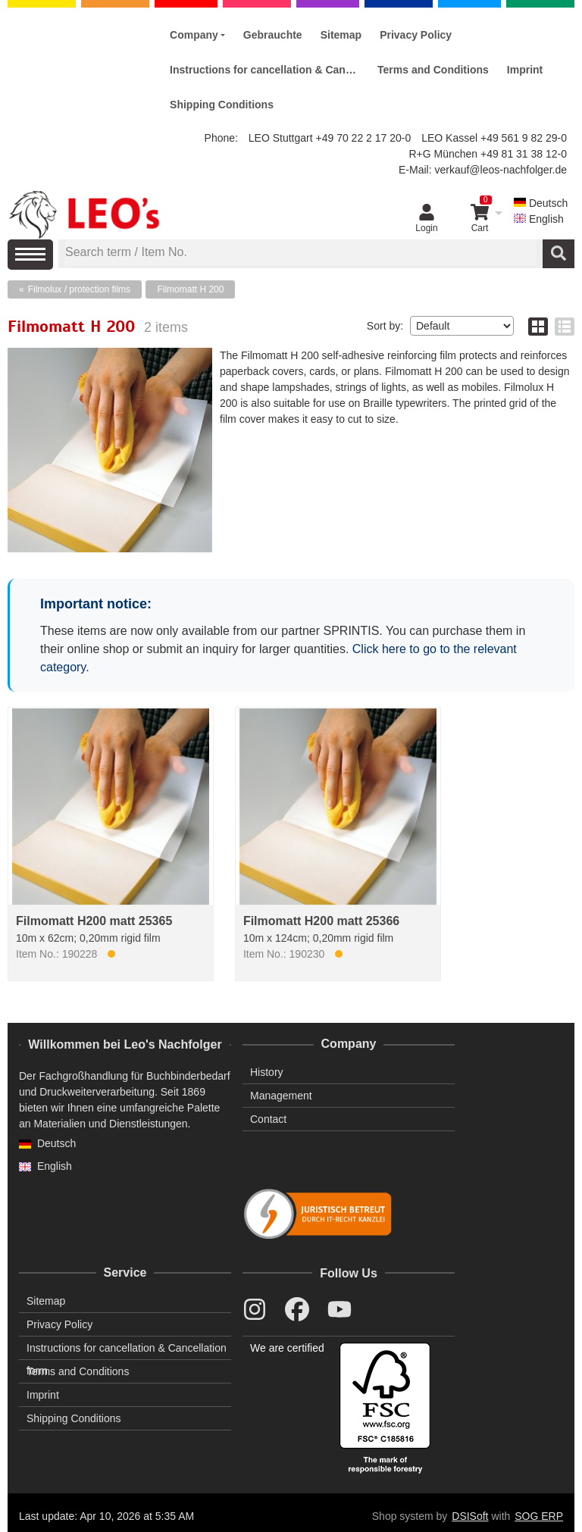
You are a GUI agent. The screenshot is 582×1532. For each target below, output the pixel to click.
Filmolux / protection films (79, 289)
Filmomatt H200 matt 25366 (321, 921)
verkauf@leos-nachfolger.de (500, 170)
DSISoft (470, 1516)
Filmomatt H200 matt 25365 (94, 921)
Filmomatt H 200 (190, 289)
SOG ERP (539, 1516)
